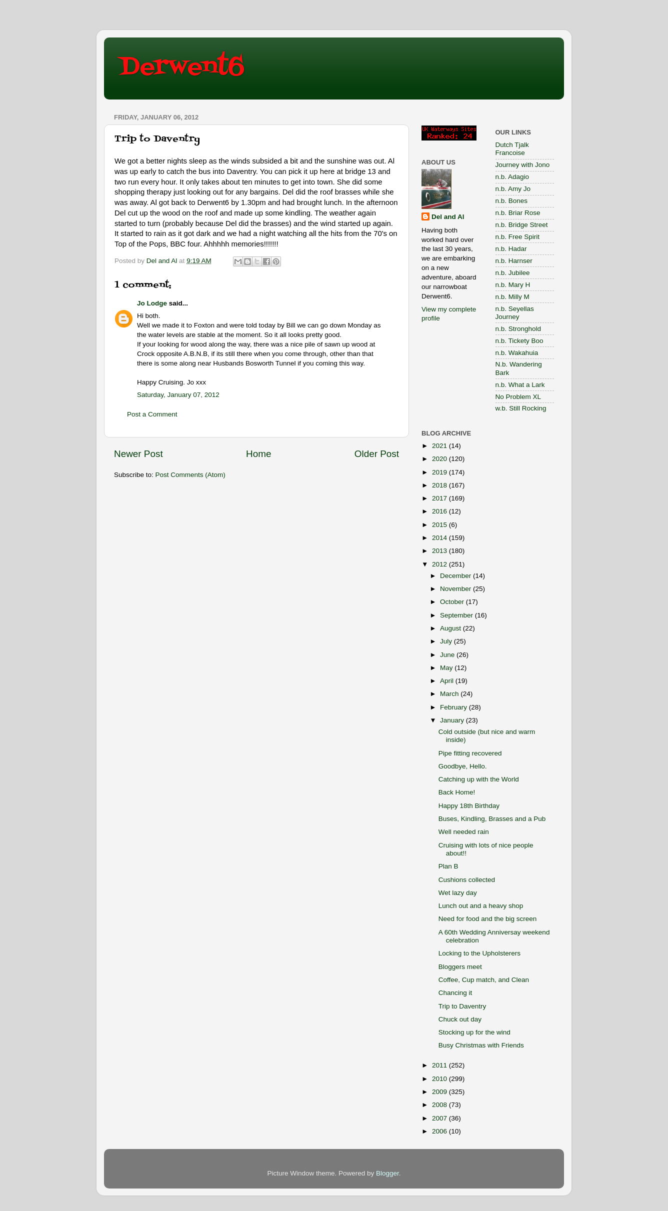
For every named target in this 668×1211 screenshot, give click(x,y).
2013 (440, 550)
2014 (440, 538)
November (456, 588)
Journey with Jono (523, 164)
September (457, 615)
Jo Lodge (152, 303)
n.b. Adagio (513, 176)
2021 (440, 446)
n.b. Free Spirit (518, 236)
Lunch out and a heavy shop (481, 906)
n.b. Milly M (513, 296)
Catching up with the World (478, 779)
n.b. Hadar (511, 248)
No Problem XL (519, 396)
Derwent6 (181, 67)
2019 (440, 472)
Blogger (387, 1173)
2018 (440, 485)
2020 (440, 458)
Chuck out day (460, 1019)
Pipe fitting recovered (470, 753)
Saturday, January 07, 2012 (178, 394)
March (450, 694)
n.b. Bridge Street (522, 224)
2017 (440, 498)
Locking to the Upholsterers (479, 953)
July (447, 641)
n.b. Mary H (513, 284)
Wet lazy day (457, 892)
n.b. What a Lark (520, 384)
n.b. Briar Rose (518, 212)
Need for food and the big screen (487, 918)
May (447, 668)
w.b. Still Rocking (521, 408)
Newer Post (138, 453)
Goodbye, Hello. (462, 766)
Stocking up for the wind (474, 1032)
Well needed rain (463, 832)
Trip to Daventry (462, 1006)
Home (258, 453)
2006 (440, 1131)
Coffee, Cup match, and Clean (483, 980)
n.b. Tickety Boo (520, 340)
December (456, 576)
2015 (440, 524)
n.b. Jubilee (513, 272)
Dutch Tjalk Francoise (512, 148)
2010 (440, 1078)
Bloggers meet (460, 966)
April (448, 680)
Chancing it (455, 992)
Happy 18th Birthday (469, 806)
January (453, 720)
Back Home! (457, 792)
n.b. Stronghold (519, 328)
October (453, 602)
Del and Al (448, 216)
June (448, 654)
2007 (440, 1118)
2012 (440, 564)
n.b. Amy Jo (513, 188)
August (451, 628)
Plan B (448, 866)
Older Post (376, 453)
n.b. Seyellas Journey (515, 312)
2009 (440, 1092)
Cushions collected (466, 880)
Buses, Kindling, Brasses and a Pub (492, 818)
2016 (440, 511)
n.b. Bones (512, 200)
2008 (440, 1104)
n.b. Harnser (514, 260)
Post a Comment (152, 414)
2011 (440, 1065)
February (454, 707)
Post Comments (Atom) (191, 474)
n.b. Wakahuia (517, 352)
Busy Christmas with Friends (481, 1045)
